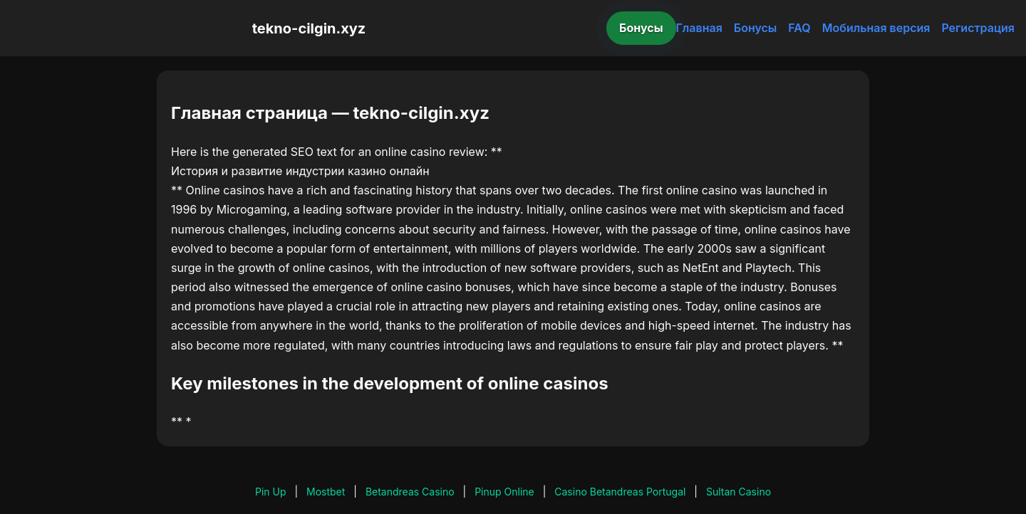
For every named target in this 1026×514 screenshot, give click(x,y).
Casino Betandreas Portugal (619, 492)
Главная (699, 28)
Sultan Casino (738, 492)
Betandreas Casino (410, 492)
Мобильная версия (876, 28)
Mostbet (325, 492)
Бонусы (641, 28)
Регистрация (978, 28)
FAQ (799, 28)
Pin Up (270, 492)
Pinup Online (504, 492)
